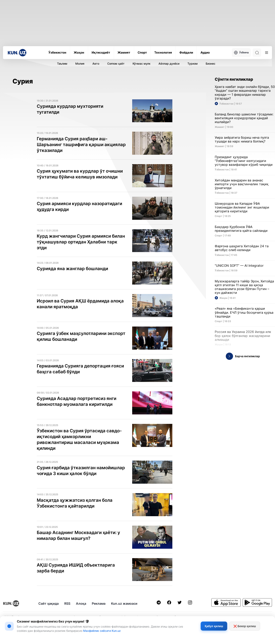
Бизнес (210, 63)
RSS (67, 603)
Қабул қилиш (214, 626)
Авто (95, 63)
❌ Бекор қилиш (244, 626)
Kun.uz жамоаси (124, 603)
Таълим (62, 63)
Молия (79, 63)
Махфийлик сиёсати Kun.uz (102, 630)
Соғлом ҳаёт (116, 63)
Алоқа (81, 603)
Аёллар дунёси (168, 63)
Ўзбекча (241, 53)
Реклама (98, 603)
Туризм (192, 63)
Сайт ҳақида (48, 603)
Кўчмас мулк (141, 63)
